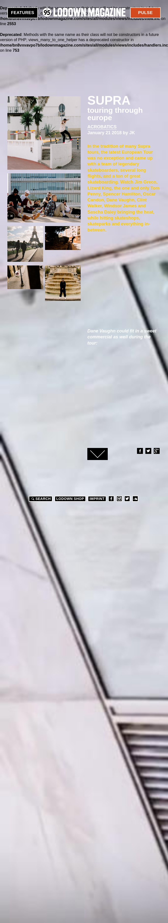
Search (40, 498)
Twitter (148, 450)
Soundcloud (135, 499)
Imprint (97, 499)
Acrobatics (102, 126)
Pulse (145, 12)
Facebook (139, 450)
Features (22, 12)
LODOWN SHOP (70, 499)
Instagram (119, 499)
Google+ (156, 450)
